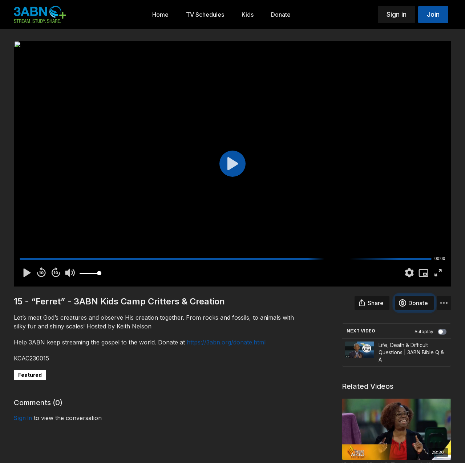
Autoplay (430, 332)
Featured (30, 375)
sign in (23, 418)
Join (433, 14)
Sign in (397, 14)
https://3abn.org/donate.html (226, 342)
